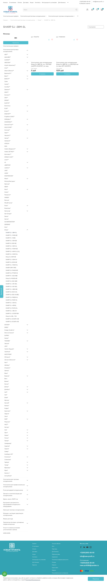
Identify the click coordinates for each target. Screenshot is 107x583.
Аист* (6, 362)
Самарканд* (7, 443)
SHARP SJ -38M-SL (11, 232)
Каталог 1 (7, 473)
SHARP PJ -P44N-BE (11, 235)
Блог (53, 546)
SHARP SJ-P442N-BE (12, 270)
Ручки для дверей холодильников (13, 490)
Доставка (25, 2)
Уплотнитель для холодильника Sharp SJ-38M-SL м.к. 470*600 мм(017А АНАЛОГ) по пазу (41, 64)
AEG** (6, 54)
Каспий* (6, 403)
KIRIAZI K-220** (8, 157)
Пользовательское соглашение (60, 573)
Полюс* (6, 438)
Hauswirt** (7, 135)
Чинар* (6, 465)
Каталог (5, 2)
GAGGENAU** (8, 122)
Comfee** (7, 87)
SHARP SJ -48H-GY (11, 311)
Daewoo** (7, 89)
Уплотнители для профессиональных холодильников (14, 485)
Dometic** (7, 95)
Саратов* (7, 446)
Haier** (6, 132)
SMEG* (6, 327)
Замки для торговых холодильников (13, 510)
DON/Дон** (7, 119)
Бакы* (6, 373)
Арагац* (6, 370)
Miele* (6, 178)
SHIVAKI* (7, 324)
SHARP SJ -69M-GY (11, 259)
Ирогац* (6, 400)
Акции (31, 2)
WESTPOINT (8, 354)
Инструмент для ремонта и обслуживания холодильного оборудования (11, 504)
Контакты (37, 2)
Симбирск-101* (8, 454)
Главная (5, 20)
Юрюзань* (7, 467)
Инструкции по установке (49, 2)
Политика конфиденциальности (60, 559)
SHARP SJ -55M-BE (11, 240)
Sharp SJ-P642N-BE (11, 278)
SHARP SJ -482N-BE (11, 289)
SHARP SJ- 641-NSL (11, 286)
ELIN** (6, 108)
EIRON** (6, 100)
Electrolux (7, 105)
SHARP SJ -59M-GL (11, 246)
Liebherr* (7, 168)
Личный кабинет (56, 543)
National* (7, 184)
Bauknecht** (7, 73)
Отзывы (54, 562)
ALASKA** (7, 60)
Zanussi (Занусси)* (9, 359)
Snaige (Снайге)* (9, 330)
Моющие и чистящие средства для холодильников (13, 514)
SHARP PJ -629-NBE (12, 275)
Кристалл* (7, 411)
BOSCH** (7, 79)
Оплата (20, 2)
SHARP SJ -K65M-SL (12, 254)
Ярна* (6, 470)
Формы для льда (8, 519)
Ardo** (6, 68)
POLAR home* (8, 203)
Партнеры (54, 549)
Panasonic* (7, 195)
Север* (6, 451)
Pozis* (6, 205)
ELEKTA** (7, 103)
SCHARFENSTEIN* (9, 222)
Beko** (6, 76)
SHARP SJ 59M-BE (11, 243)
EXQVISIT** (7, 114)
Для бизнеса (61, 2)
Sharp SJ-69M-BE (11, 257)
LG (5, 162)
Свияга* (6, 449)
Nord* (6, 189)
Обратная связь (56, 554)
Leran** (6, 159)
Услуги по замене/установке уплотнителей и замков (11, 528)
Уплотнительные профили (10, 16)
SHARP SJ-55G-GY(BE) (12, 294)
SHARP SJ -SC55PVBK (12, 313)
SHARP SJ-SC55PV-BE (12, 321)
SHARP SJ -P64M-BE (12, 248)
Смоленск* (7, 457)
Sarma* (6, 219)
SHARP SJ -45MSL (11, 305)
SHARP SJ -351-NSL (11, 284)
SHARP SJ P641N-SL (12, 308)
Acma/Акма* (8, 476)
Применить (15, 42)
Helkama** (7, 141)
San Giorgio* (8, 213)
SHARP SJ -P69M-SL (12, 265)
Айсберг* (7, 365)
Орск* (6, 432)
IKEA (5, 146)
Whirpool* (7, 357)
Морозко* (7, 422)
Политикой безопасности (32, 580)
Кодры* (6, 408)
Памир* (6, 440)
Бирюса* (6, 376)
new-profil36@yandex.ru (89, 565)
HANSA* (6, 197)
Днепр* (6, 386)
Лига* (6, 416)
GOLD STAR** (8, 127)
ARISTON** (7, 62)
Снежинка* (7, 459)
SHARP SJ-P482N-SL (12, 297)
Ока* (5, 430)
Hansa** (6, 138)
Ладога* (6, 413)
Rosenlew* (7, 208)
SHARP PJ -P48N (10, 238)
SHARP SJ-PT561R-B (12, 273)
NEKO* (6, 186)
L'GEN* (6, 173)
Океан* (6, 435)
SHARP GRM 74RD (11, 267)
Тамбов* (6, 462)
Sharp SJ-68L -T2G (11, 316)
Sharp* (40, 20)
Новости (54, 565)
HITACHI (6, 143)
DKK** (6, 97)
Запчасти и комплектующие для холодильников (12, 494)
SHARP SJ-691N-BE (11, 262)
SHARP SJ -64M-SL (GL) (13, 251)
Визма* (6, 381)
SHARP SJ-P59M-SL (11, 300)
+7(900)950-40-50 (84, 1)
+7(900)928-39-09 (87, 563)
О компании (12, 2)
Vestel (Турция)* (9, 349)
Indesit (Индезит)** (10, 149)
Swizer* (6, 338)
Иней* (6, 397)
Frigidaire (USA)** (9, 116)
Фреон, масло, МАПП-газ (10, 499)
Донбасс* (7, 389)
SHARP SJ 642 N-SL (11, 292)
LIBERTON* (7, 165)
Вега (5, 378)
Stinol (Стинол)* (9, 333)
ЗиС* (5, 395)
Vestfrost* (7, 351)
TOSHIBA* (7, 341)
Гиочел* (6, 384)
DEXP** (6, 92)
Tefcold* (6, 343)
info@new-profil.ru (98, 1)
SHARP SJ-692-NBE (11, 281)
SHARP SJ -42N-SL (11, 302)
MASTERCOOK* (8, 176)
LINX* (6, 170)
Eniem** (6, 111)
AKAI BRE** (7, 57)
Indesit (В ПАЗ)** (9, 151)
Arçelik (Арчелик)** (10, 65)
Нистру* (6, 427)
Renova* (6, 200)
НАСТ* (6, 424)
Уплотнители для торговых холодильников (61, 16)
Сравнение (55, 557)
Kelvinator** (7, 154)
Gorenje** (7, 130)
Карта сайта (55, 567)
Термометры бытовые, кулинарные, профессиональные (13, 523)
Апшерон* (7, 368)
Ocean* (6, 192)
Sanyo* (6, 216)
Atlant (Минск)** (9, 70)
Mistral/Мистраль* (9, 181)
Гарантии (34, 565)
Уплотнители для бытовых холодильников (33, 16)
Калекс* (6, 405)
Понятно (96, 579)
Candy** (6, 84)
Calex (6, 81)
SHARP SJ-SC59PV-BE (12, 319)
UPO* (5, 346)
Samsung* (7, 211)
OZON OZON (6, 533)
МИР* (6, 419)
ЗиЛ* (5, 392)
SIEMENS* (7, 224)
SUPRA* (6, 335)
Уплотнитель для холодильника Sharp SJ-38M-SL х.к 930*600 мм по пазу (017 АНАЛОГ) (67, 64)
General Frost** (8, 124)
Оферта (54, 570)
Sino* (5, 227)
